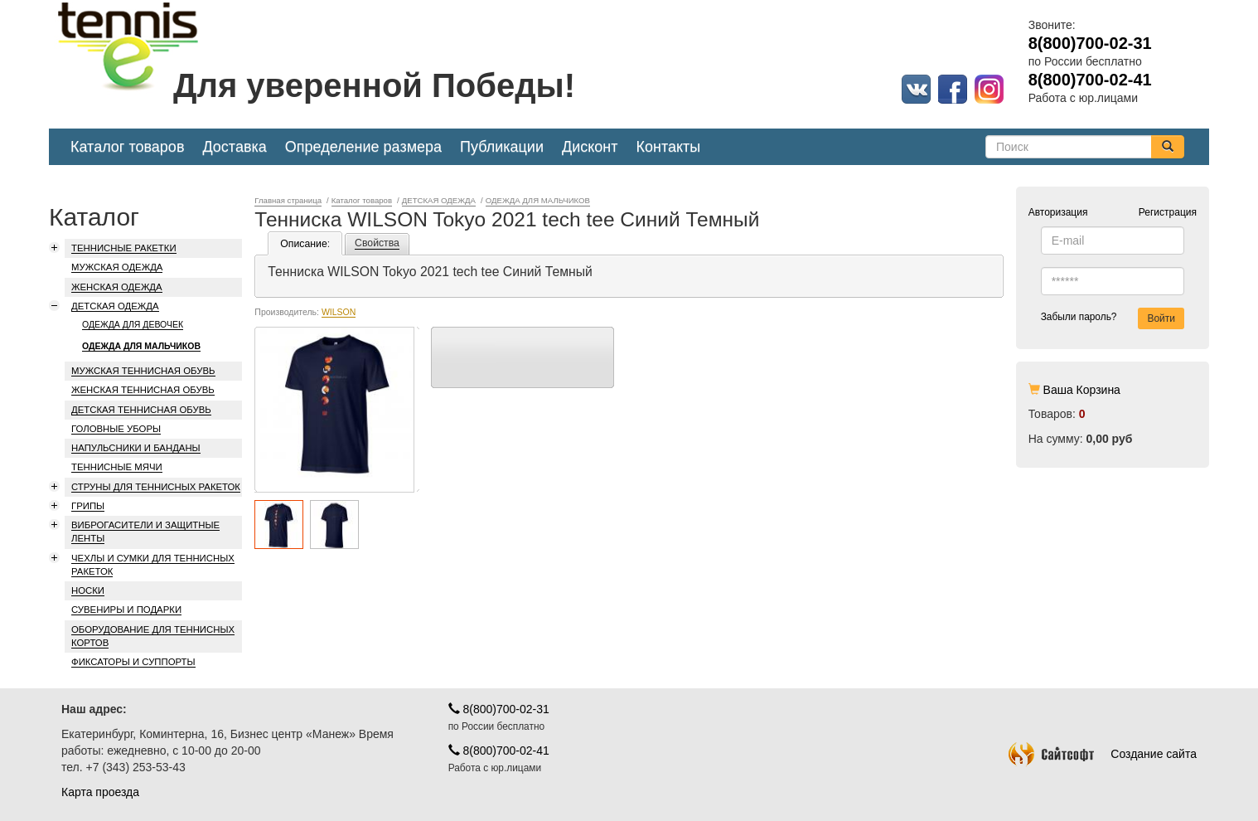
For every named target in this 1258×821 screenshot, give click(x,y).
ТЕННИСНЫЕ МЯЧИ (116, 467)
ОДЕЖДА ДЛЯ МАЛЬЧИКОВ (141, 346)
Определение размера (363, 146)
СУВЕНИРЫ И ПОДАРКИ (126, 610)
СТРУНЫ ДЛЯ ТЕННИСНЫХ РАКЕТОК (155, 487)
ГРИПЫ (87, 506)
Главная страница (288, 200)
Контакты (668, 146)
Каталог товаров (127, 146)
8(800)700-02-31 (498, 709)
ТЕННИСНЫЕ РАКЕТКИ (124, 248)
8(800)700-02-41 (498, 750)
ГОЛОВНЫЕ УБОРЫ (116, 429)
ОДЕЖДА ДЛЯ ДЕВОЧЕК (132, 324)
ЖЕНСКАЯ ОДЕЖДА (116, 287)
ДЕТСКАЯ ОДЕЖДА (115, 306)
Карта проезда (100, 792)
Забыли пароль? (1079, 317)
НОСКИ (87, 590)
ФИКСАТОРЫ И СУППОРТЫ (133, 662)
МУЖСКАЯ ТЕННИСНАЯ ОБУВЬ (143, 371)
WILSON (339, 312)
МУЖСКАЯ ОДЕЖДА (116, 267)
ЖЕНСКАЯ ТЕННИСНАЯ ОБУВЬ (143, 390)
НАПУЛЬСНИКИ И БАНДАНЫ (136, 448)
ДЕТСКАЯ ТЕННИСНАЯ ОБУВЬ (141, 410)
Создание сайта (1103, 753)
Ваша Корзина (1081, 389)
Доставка (234, 146)
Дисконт (590, 146)
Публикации (502, 146)
